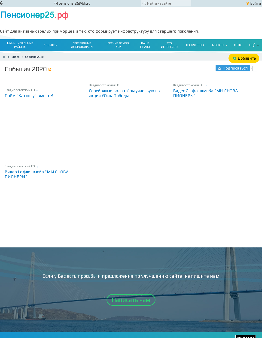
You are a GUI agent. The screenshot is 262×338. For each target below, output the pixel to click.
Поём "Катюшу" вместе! (29, 95)
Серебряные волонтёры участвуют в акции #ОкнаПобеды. (124, 93)
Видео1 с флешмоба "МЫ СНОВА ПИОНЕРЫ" (37, 174)
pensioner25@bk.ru (72, 3)
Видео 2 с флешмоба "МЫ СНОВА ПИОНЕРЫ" (205, 93)
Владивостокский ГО (20, 90)
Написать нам (131, 299)
